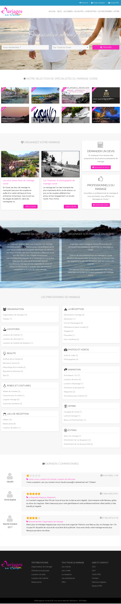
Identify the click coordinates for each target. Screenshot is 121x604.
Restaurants (36, 582)
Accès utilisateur (98, 3)
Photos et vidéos (76, 350)
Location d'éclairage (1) (73, 384)
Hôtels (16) (7, 420)
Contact (95, 579)
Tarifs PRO (96, 575)
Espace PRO (97, 586)
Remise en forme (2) (11, 363)
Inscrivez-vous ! (100, 205)
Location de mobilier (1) (12, 335)
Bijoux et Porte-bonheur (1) (75, 420)
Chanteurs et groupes (40, 571)
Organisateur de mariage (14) (15, 315)
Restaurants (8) (9, 424)
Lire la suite (30, 206)
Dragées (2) (68, 331)
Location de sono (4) (72, 380)
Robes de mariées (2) (11, 391)
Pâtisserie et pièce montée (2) (76, 327)
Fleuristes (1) (69, 335)
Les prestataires (105, 11)
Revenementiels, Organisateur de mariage (44, 522)
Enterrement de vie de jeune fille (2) (78, 444)
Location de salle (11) (12, 428)
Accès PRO (113, 3)
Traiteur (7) (7, 319)
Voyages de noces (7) (73, 412)
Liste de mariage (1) (72, 416)
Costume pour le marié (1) (13, 395)
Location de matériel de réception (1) (18, 343)
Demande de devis (100, 167)
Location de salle (38, 575)
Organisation (13, 309)
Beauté (9, 353)
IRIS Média (83, 601)
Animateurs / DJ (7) (72, 375)
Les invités (79, 11)
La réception (91, 11)
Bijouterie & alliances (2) (13, 371)
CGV (94, 571)
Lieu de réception (16, 414)
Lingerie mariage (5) (11, 400)
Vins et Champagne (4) (73, 323)
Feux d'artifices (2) (71, 339)
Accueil (52, 11)
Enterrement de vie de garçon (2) (77, 440)
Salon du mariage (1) (72, 436)
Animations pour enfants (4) (75, 396)
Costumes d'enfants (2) (12, 404)
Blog (59, 11)
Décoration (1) (70, 319)
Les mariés (68, 11)
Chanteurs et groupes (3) (74, 388)
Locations (11, 329)
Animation (72, 370)
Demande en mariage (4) (74, 315)
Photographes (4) (71, 359)
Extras (70, 430)
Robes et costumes (17, 386)
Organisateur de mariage (41, 567)
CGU (94, 567)
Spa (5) (6, 375)
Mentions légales (99, 582)
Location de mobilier (39, 579)
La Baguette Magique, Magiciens (41, 498)
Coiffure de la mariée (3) (13, 359)
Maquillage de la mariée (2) (14, 367)
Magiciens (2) (69, 392)
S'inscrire (84, 3)
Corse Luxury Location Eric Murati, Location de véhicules (50, 479)
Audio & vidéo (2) (71, 355)
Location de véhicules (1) (13, 339)
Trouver (106, 47)
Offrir (116, 11)
